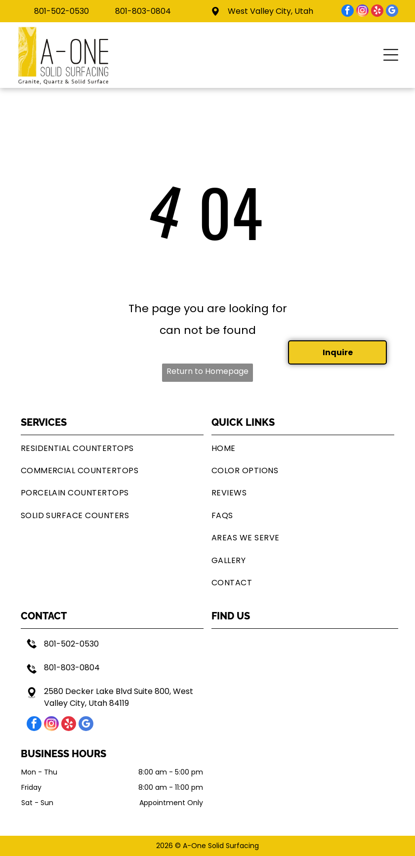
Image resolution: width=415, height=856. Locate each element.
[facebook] (347, 11)
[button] (390, 54)
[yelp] (377, 11)
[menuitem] (112, 448)
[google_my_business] (392, 11)
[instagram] (362, 11)
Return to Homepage (207, 371)
